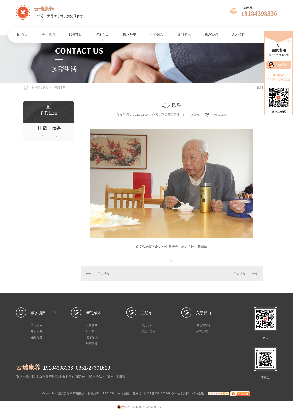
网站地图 (123, 393)
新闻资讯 (184, 34)
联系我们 (211, 34)
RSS (106, 393)
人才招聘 (238, 34)
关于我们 (48, 34)
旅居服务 (36, 337)
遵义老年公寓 (149, 325)
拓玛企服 (198, 393)
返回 (262, 87)
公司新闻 (92, 325)
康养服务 (36, 331)
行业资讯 (92, 331)
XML (113, 393)
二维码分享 (218, 115)
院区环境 (129, 34)
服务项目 (75, 34)
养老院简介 (203, 325)
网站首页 (21, 34)
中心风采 (156, 34)
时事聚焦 (92, 343)
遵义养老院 (148, 331)
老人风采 (103, 273)
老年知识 (92, 337)
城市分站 (95, 377)
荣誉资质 (202, 331)
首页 (46, 87)
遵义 (110, 377)
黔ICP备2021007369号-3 (160, 393)
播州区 (120, 377)
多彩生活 (102, 34)
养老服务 (36, 325)
